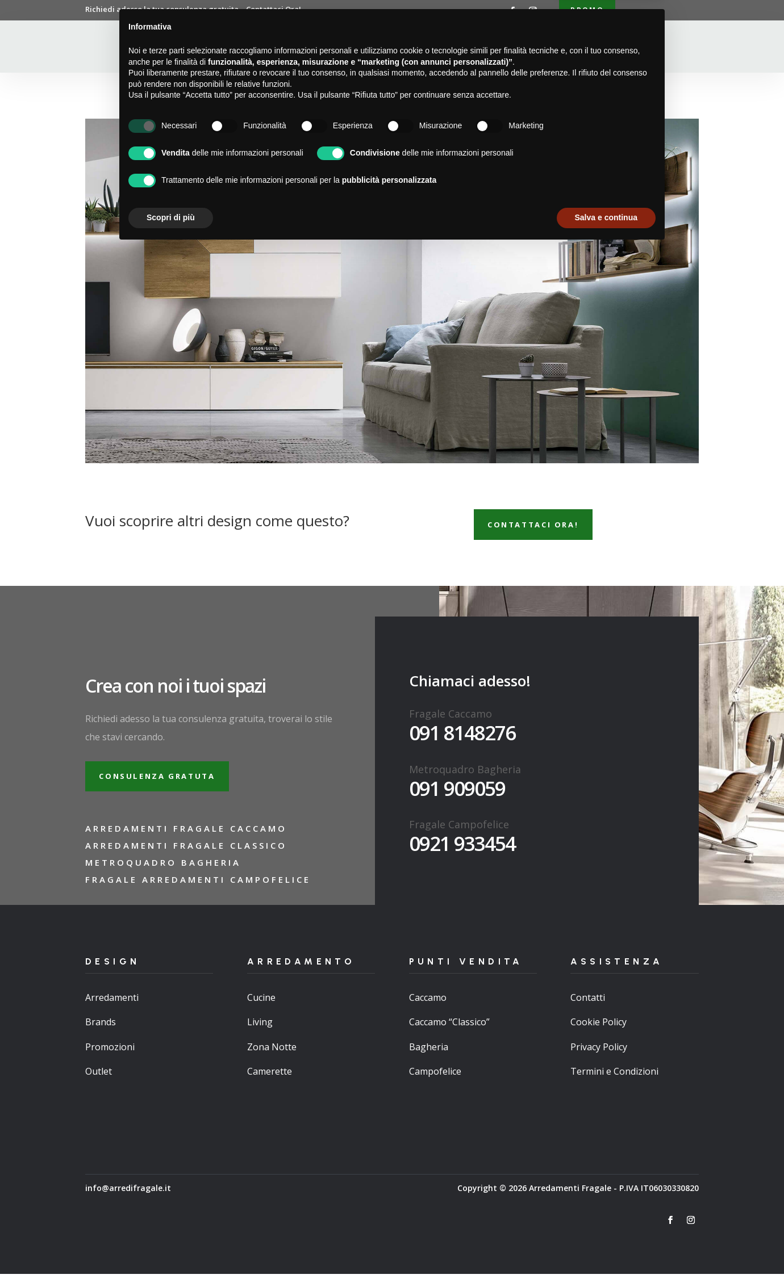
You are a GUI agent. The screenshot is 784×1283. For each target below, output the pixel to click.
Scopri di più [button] (171, 1251)
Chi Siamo (312, 47)
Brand (513, 47)
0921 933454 (462, 848)
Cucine (261, 1006)
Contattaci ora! (540, 527)
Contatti (561, 47)
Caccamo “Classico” (449, 1031)
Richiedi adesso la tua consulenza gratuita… (193, 9)
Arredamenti (373, 47)
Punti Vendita (445, 47)
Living (260, 1031)
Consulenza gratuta (164, 783)
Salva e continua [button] (606, 1251)
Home (268, 47)
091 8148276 (462, 737)
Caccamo (428, 1006)
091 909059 (457, 793)
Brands (100, 1031)
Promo (587, 10)
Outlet (98, 1080)
